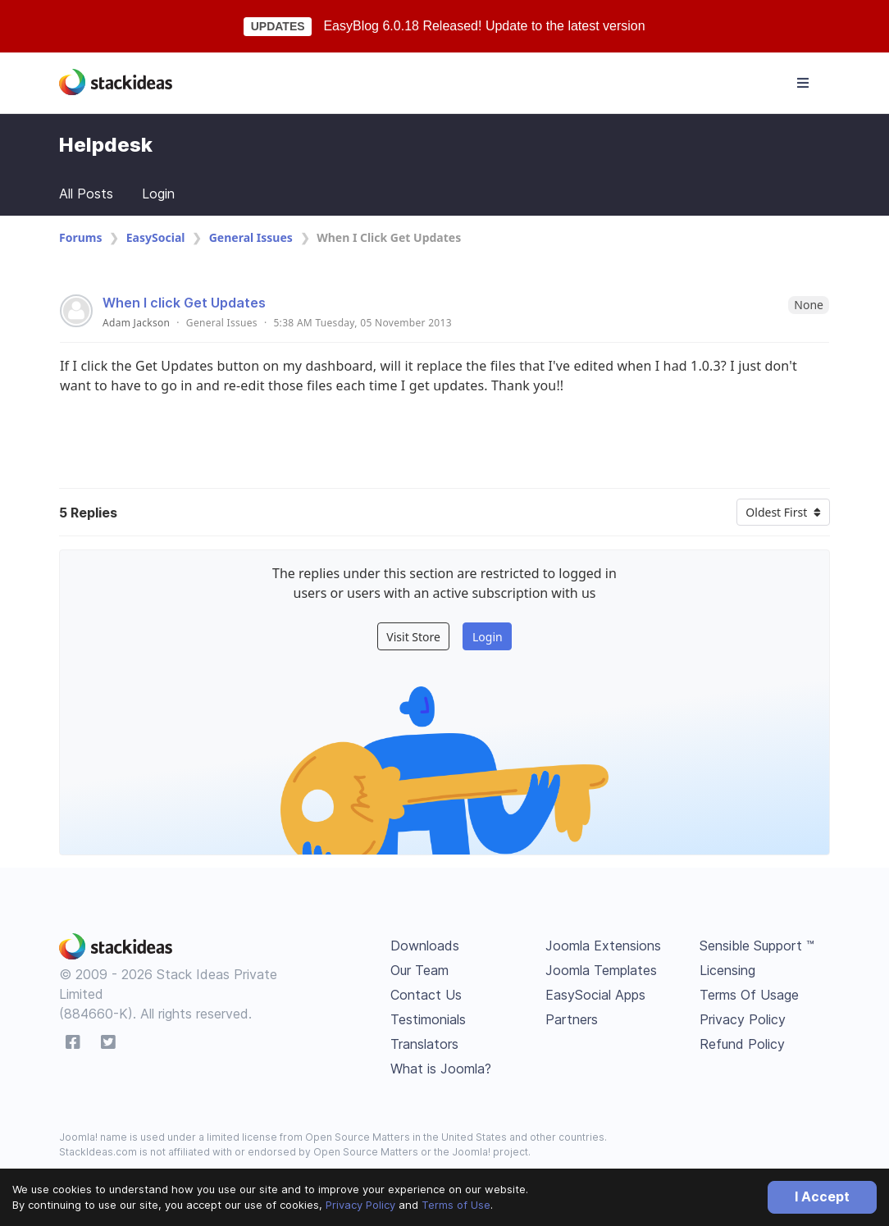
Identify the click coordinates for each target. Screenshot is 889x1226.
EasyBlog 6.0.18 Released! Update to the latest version (484, 26)
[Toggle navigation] (803, 83)
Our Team (419, 970)
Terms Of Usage (749, 995)
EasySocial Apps (595, 995)
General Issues (251, 237)
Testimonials (428, 1019)
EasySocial (155, 237)
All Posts (86, 193)
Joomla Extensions (603, 945)
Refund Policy (742, 1044)
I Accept (822, 1196)
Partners (571, 1019)
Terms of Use (456, 1204)
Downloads (424, 945)
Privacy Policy (360, 1204)
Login (158, 193)
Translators (424, 1044)
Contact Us (426, 995)
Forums (80, 237)
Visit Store (413, 637)
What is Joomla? (440, 1068)
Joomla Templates (601, 970)
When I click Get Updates (184, 302)
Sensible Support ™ (757, 945)
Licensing (727, 970)
